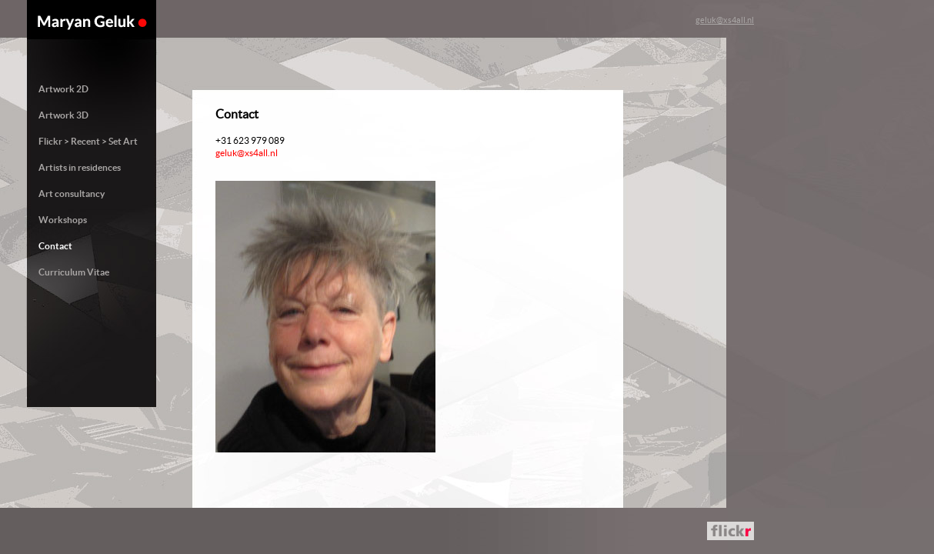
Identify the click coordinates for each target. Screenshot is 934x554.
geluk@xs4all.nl (724, 20)
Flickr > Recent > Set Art (88, 141)
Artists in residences (79, 167)
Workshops (62, 220)
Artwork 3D (63, 115)
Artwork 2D (63, 89)
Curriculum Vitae (73, 272)
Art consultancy (71, 194)
